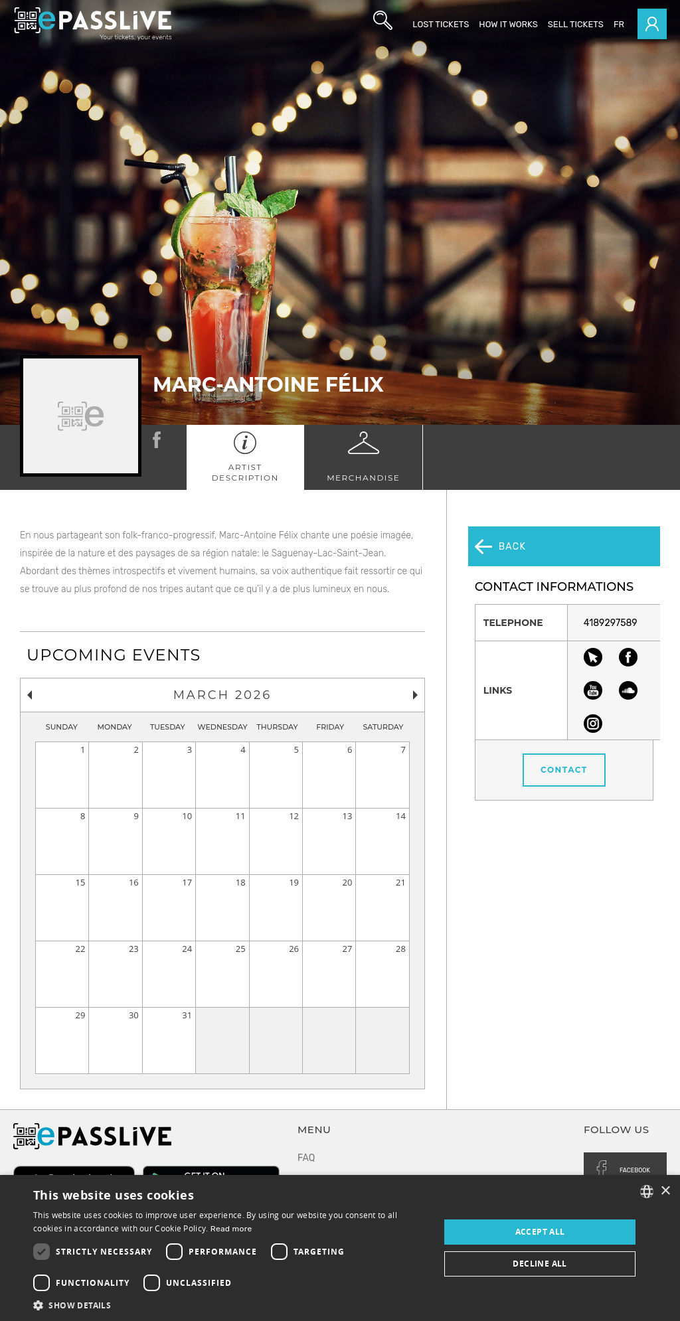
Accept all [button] (540, 1231)
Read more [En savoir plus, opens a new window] (231, 1228)
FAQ (306, 1158)
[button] (230, 1304)
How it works (508, 24)
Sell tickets (576, 24)
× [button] (665, 1191)
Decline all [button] (539, 1263)
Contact (567, 731)
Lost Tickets (440, 24)
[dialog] (340, 1248)
